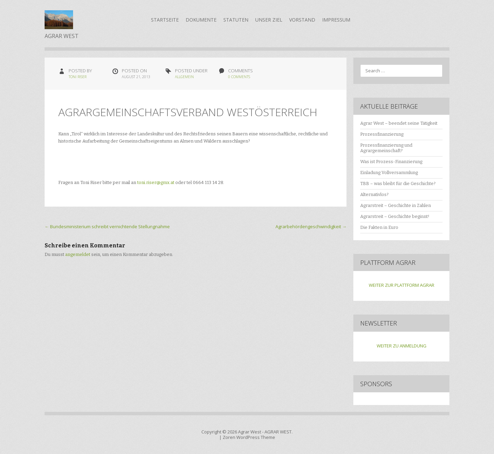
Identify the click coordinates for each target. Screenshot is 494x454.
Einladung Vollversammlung (389, 172)
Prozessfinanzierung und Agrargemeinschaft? (386, 148)
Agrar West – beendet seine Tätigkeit (398, 123)
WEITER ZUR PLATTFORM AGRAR (401, 285)
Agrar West (249, 432)
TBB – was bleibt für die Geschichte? (398, 183)
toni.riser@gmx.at (155, 182)
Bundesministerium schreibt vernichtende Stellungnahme (107, 226)
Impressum (336, 19)
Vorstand (302, 19)
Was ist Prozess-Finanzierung (391, 161)
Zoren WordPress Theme (249, 437)
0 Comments (239, 76)
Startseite (165, 19)
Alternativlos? (374, 194)
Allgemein (184, 76)
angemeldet (77, 254)
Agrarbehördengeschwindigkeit (310, 226)
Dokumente (201, 19)
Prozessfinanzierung (381, 134)
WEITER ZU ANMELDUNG (401, 346)
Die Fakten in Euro (379, 227)
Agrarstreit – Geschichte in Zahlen (395, 205)
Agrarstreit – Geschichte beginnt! (395, 216)
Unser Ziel (268, 19)
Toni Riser (77, 76)
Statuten (235, 19)
